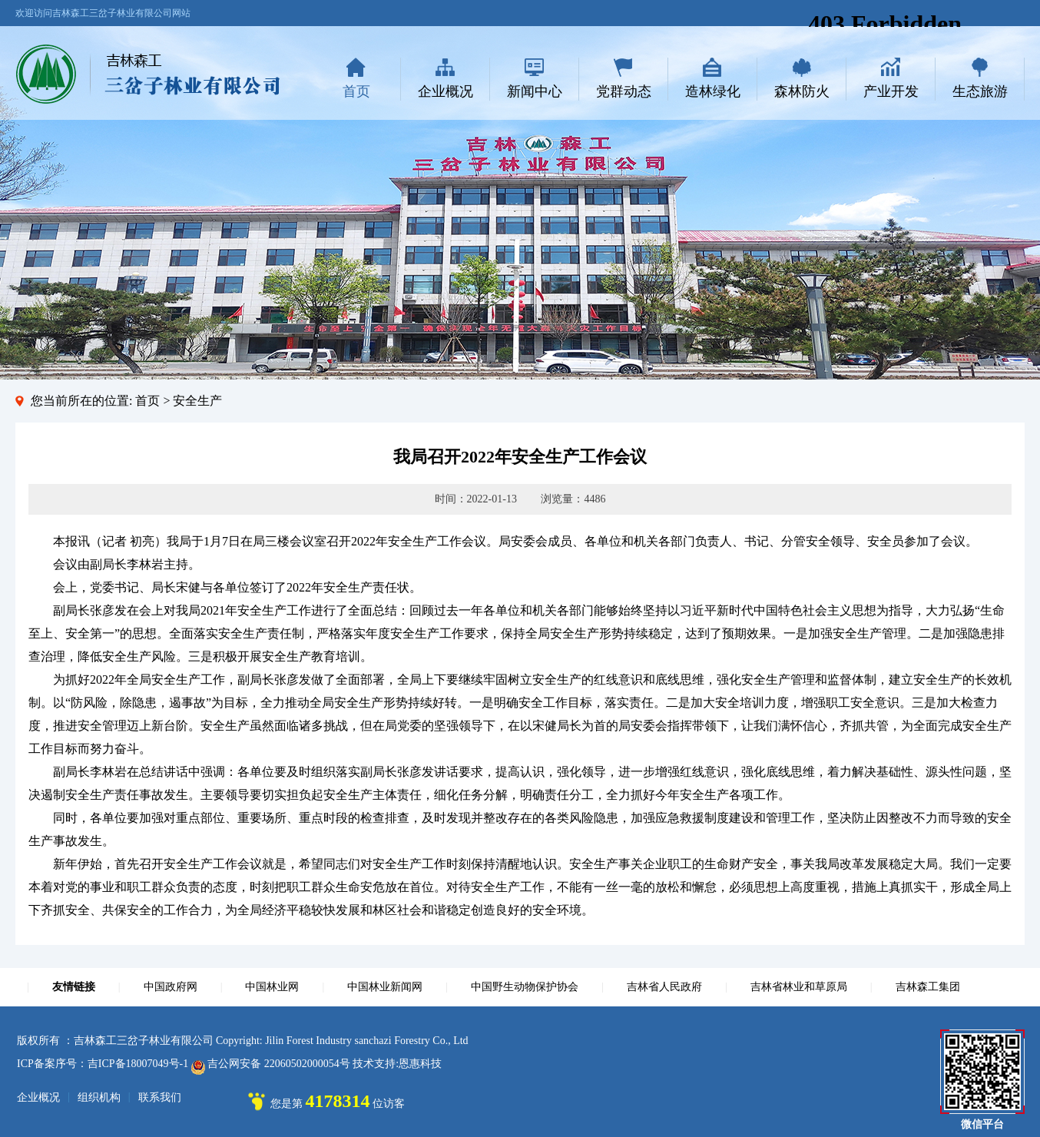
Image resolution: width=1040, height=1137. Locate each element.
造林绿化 (712, 91)
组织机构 (99, 1097)
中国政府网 (170, 987)
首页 (356, 91)
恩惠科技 (420, 1063)
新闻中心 (534, 91)
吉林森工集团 (928, 987)
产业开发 (891, 91)
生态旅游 (980, 91)
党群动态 (623, 91)
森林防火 (802, 91)
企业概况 (445, 91)
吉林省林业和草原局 (798, 987)
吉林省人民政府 (664, 987)
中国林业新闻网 (384, 987)
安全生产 (197, 400)
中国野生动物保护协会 (524, 987)
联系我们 (159, 1097)
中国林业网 (272, 987)
